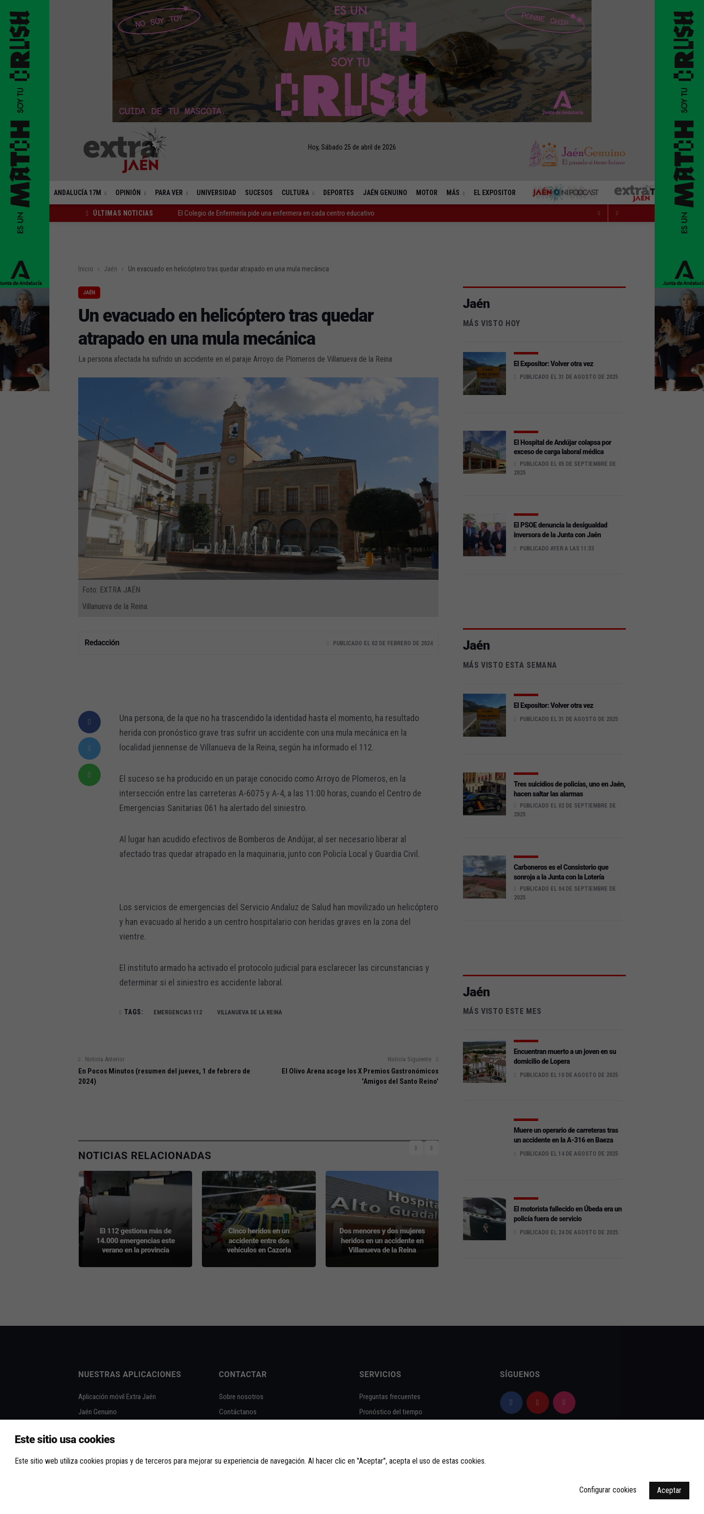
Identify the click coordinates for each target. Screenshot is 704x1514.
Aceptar (669, 1490)
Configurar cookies (608, 1489)
